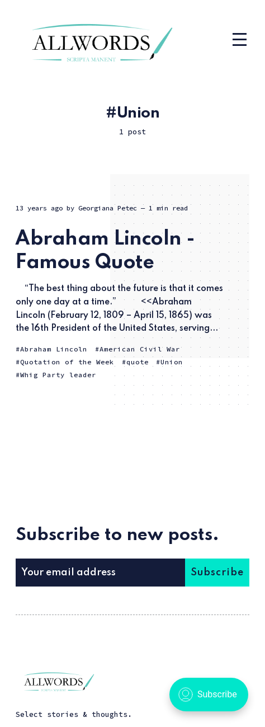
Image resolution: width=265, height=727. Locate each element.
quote (137, 362)
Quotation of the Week (67, 362)
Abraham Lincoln (53, 349)
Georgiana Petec (107, 208)
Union (171, 362)
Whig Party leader (58, 374)
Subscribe (217, 572)
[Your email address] (100, 573)
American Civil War (140, 349)
